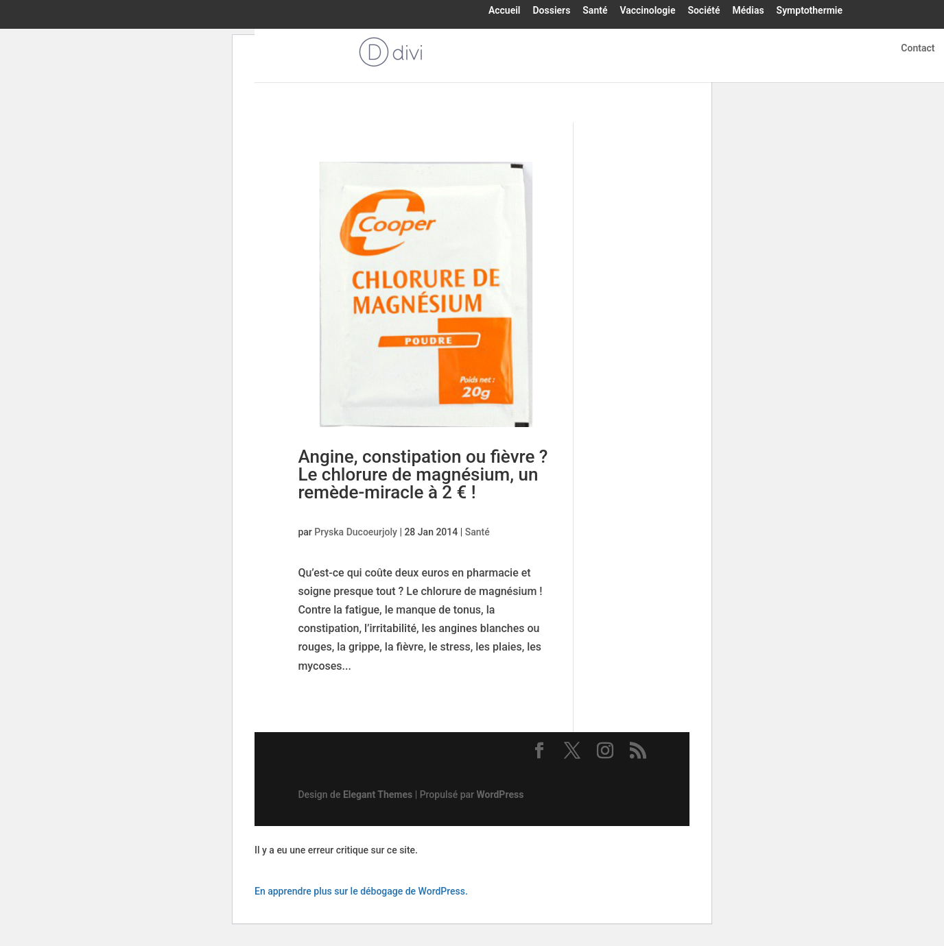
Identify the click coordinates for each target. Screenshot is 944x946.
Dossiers (551, 11)
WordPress (500, 794)
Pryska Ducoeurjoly (355, 531)
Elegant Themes (377, 794)
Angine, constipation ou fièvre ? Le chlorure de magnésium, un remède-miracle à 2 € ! (422, 474)
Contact (917, 48)
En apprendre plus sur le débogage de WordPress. (361, 891)
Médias (748, 11)
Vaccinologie (647, 11)
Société (703, 11)
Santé (594, 11)
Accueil (504, 11)
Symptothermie (809, 11)
